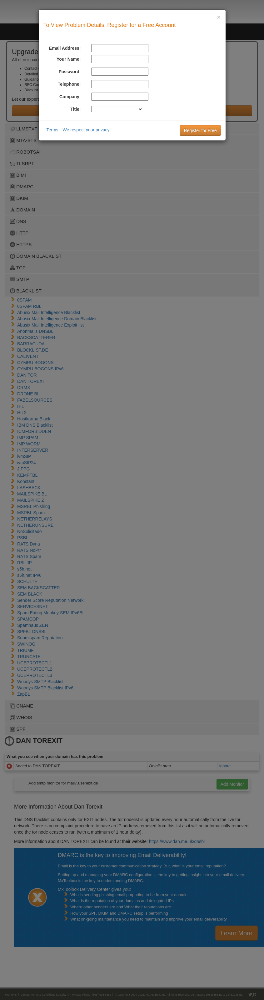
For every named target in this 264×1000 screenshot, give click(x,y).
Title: (75, 109)
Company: (70, 96)
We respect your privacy (86, 129)
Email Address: (65, 48)
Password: (70, 71)
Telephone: (69, 84)
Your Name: (69, 59)
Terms (52, 129)
